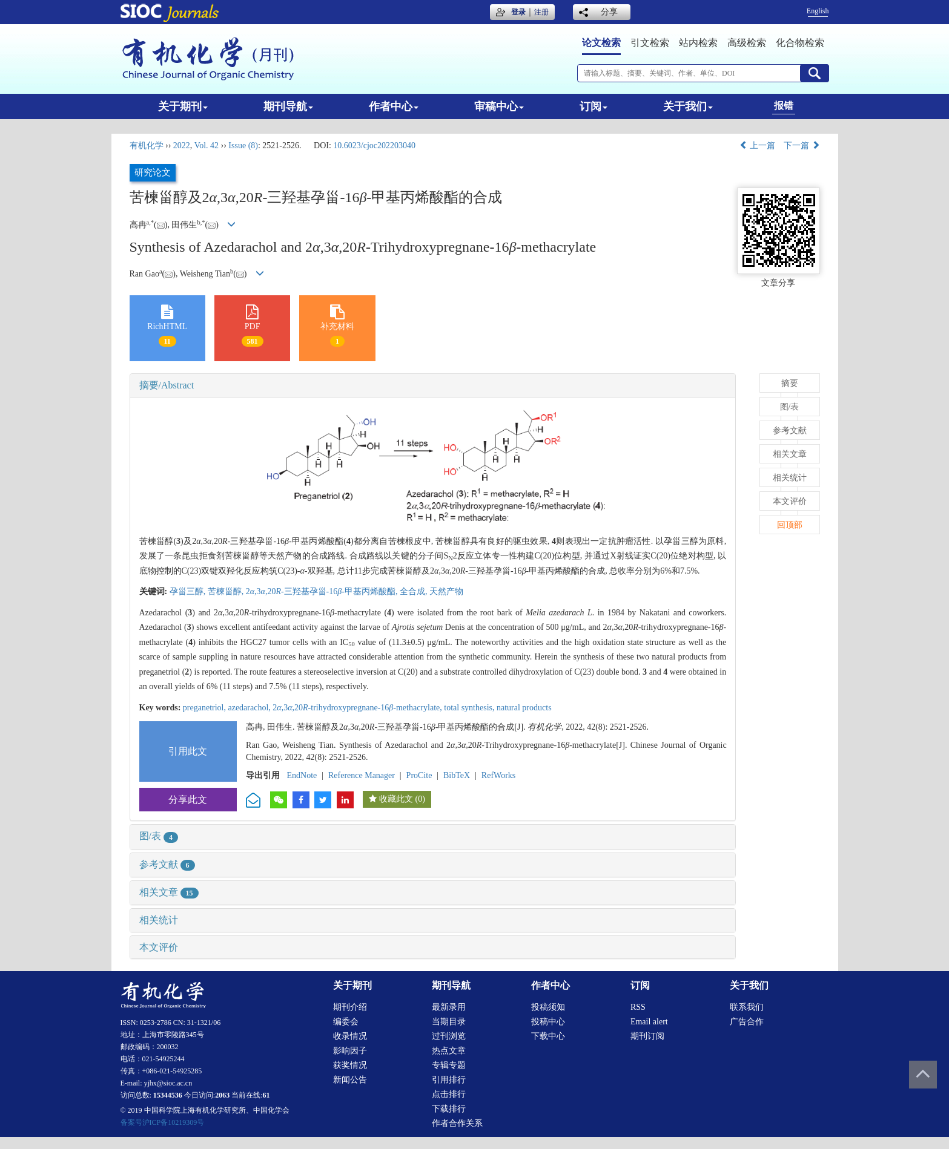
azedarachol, (250, 707)
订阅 (593, 106)
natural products (524, 707)
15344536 (167, 1095)
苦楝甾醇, (227, 591)
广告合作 (747, 1021)
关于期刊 (183, 106)
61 (266, 1095)
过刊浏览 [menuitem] (449, 1036)
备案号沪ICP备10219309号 (163, 1122)
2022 (181, 145)
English (818, 11)
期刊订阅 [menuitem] (647, 1036)
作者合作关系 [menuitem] (457, 1123)
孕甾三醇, (189, 591)
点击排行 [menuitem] (449, 1094)
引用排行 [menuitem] (449, 1079)
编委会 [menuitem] (346, 1021)
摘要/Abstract (166, 385)
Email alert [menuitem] (649, 1021)
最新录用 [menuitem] (449, 1007)
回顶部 (789, 524)
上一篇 (757, 145)
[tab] (433, 385)
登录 (518, 12)
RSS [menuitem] (638, 1007)
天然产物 (446, 591)
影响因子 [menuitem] (350, 1050)
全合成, (414, 591)
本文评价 (158, 947)
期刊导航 (288, 106)
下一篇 (802, 145)
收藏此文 (396, 799)
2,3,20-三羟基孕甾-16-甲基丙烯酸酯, (323, 591)
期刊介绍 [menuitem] (350, 1007)
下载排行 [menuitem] (449, 1108)
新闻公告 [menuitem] (350, 1079)
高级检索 (746, 43)
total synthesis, (470, 707)
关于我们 (688, 106)
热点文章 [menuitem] (449, 1050)
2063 (222, 1095)
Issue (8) (243, 145)
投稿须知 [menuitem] (548, 1007)
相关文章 (169, 892)
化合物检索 (800, 43)
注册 (541, 12)
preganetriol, (205, 707)
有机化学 (147, 145)
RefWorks (498, 775)
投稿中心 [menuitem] (548, 1021)
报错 (783, 105)
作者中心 (393, 106)
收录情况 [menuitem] (350, 1036)
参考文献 (167, 864)
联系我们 (747, 1007)
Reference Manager (361, 775)
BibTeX (456, 775)
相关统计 (158, 920)
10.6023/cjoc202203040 (374, 145)
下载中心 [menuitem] (548, 1036)
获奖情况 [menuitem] (350, 1065)
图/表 (158, 836)
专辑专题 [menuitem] (449, 1065)
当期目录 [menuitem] (449, 1021)
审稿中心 (499, 106)
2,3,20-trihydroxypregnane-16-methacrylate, (358, 707)
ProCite (419, 775)
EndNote (302, 775)
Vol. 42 (206, 145)
